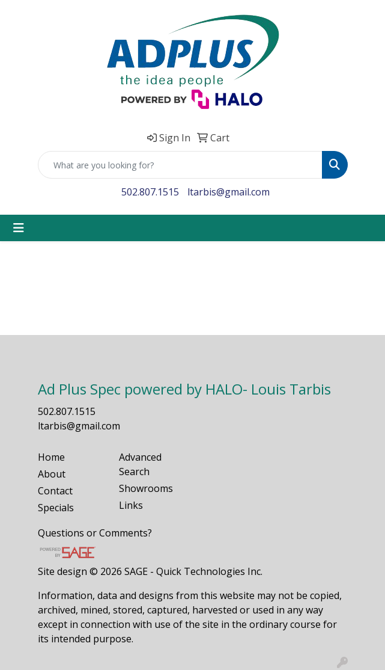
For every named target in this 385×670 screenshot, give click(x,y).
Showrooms (146, 488)
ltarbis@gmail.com (228, 191)
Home (51, 457)
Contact (55, 490)
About (51, 474)
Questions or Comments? (95, 532)
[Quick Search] (180, 165)
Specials (56, 507)
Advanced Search (140, 464)
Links (131, 505)
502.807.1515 (150, 191)
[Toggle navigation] (18, 228)
